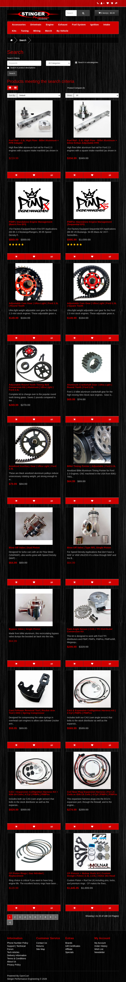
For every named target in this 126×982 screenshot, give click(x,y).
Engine (50, 24)
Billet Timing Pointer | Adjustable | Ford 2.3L (91, 466)
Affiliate (68, 949)
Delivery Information (17, 955)
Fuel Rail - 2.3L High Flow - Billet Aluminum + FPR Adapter (34, 141)
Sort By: (12, 95)
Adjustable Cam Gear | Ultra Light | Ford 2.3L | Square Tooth (92, 304)
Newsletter (99, 952)
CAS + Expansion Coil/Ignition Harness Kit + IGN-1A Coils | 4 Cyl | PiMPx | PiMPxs (33, 793)
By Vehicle (62, 30)
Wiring (36, 30)
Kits (14, 30)
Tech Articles (13, 952)
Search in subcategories (86, 62)
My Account (100, 943)
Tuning (25, 30)
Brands (68, 943)
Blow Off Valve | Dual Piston (24, 547)
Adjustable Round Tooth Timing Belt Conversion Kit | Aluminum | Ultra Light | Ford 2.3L (31, 387)
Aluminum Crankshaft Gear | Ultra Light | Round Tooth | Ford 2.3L (89, 386)
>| (10, 922)
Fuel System (79, 24)
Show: (69, 95)
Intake (106, 24)
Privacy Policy (14, 964)
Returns (40, 946)
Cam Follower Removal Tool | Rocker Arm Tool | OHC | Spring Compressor (32, 711)
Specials (69, 952)
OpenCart (24, 976)
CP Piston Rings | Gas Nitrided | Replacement (26, 874)
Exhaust (62, 24)
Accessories (19, 24)
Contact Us (41, 943)
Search (22, 40)
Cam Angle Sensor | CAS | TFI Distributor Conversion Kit (89, 630)
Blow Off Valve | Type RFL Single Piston (89, 547)
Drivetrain (35, 24)
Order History (100, 946)
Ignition (94, 24)
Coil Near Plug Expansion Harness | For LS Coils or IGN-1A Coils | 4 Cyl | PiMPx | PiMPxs (92, 793)
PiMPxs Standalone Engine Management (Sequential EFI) (89, 223)
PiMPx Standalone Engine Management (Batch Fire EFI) (30, 223)
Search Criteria (13, 58)
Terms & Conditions (16, 958)
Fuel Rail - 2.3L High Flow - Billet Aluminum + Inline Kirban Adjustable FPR (92, 141)
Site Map (40, 949)
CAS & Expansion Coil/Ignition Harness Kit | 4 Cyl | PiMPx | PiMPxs (91, 711)
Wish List (98, 949)
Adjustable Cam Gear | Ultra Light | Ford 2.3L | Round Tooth (33, 304)
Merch (48, 30)
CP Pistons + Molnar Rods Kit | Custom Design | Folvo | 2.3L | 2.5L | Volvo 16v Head (91, 874)
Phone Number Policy (17, 943)
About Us (11, 961)
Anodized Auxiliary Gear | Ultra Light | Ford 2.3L (32, 467)
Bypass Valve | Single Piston (24, 629)
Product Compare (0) (76, 88)
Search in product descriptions (21, 68)
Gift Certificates (72, 946)
